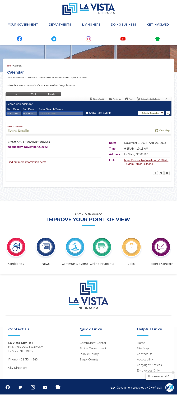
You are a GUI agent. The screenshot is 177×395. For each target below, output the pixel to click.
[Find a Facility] (97, 99)
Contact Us (144, 354)
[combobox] (14, 113)
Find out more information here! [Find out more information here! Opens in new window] (26, 162)
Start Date (12, 109)
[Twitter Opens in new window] (161, 173)
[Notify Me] (115, 99)
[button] (151, 113)
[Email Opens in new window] (167, 173)
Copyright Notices (149, 365)
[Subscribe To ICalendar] (149, 99)
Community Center (93, 343)
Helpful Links (149, 329)
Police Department (93, 348)
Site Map (143, 348)
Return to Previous (15, 126)
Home (8, 65)
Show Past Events (100, 112)
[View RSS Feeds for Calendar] (166, 99)
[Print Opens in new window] (129, 99)
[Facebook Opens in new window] (155, 173)
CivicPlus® (155, 387)
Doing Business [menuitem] (123, 24)
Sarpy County (89, 359)
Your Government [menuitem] (23, 24)
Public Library (89, 354)
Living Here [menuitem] (91, 24)
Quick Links (91, 329)
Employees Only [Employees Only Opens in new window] (148, 370)
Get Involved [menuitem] (158, 24)
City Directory (17, 367)
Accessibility (145, 359)
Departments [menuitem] (60, 24)
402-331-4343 (28, 359)
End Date (28, 109)
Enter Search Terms (51, 109)
